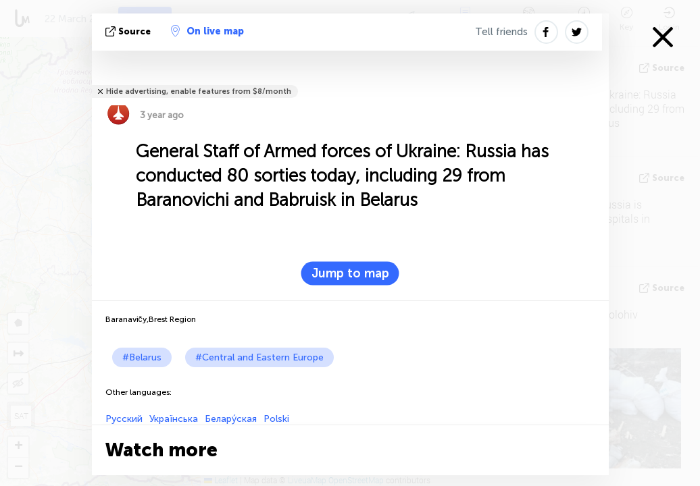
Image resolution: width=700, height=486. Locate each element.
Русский (124, 419)
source (129, 31)
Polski (276, 419)
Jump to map (350, 273)
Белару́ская (231, 419)
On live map (207, 31)
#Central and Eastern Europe (259, 357)
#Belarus (141, 357)
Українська (173, 419)
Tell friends (501, 32)
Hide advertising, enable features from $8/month (198, 91)
